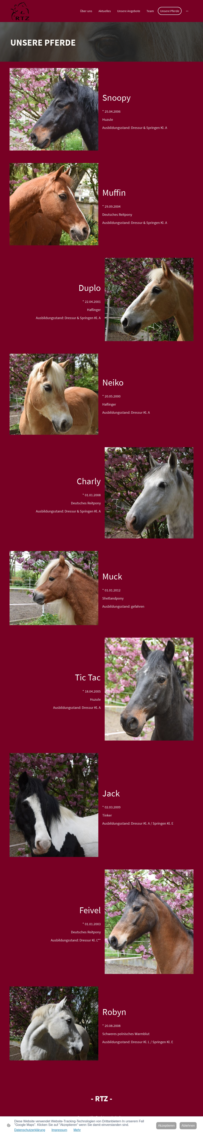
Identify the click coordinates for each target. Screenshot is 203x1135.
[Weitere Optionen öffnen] (187, 11)
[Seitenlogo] (20, 11)
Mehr (77, 1130)
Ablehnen (188, 1125)
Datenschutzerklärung (29, 1130)
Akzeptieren (166, 1125)
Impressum (59, 1130)
